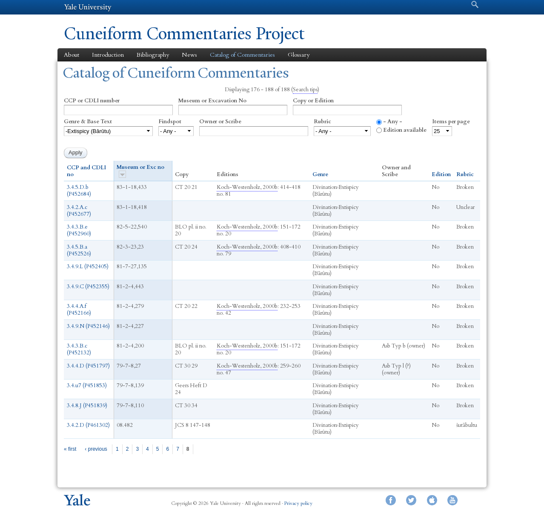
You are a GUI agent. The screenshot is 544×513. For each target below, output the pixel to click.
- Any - (392, 121)
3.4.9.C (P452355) (88, 286)
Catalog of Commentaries (242, 55)
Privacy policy (298, 503)
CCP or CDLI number (92, 100)
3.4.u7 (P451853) (87, 385)
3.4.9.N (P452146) (88, 326)
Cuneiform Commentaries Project (184, 33)
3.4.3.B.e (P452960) (79, 230)
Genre (320, 174)
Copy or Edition (313, 100)
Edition (441, 174)
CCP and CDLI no (86, 171)
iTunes (432, 500)
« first (70, 449)
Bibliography (153, 55)
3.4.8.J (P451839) (87, 405)
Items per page (451, 121)
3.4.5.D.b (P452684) (79, 190)
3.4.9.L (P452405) (88, 266)
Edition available (405, 130)
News (189, 55)
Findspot (169, 121)
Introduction (108, 55)
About (71, 55)
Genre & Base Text (88, 121)
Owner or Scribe (220, 121)
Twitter (411, 500)
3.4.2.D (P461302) (88, 425)
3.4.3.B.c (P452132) (79, 349)
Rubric (322, 121)
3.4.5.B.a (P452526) (79, 250)
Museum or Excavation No (212, 100)
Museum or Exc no (140, 171)
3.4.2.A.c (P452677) (79, 210)
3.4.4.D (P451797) (88, 366)
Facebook (391, 500)
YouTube (452, 500)
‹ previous (96, 449)
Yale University (88, 7)
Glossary (298, 55)
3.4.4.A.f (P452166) (79, 309)
